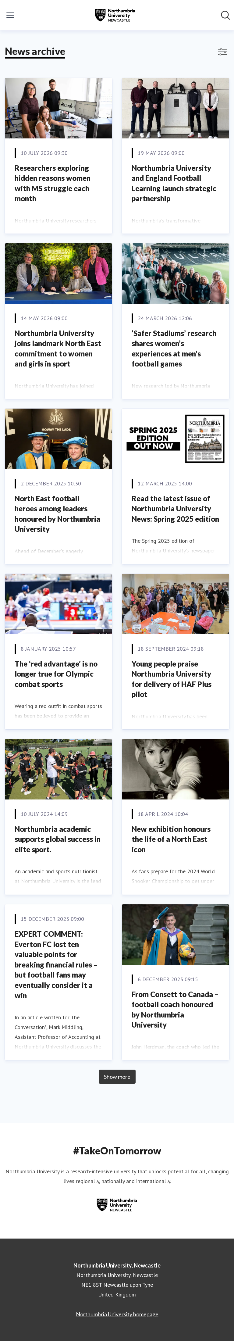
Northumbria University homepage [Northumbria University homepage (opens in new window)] (117, 1314)
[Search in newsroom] (225, 15)
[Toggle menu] (10, 15)
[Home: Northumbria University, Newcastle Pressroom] (115, 15)
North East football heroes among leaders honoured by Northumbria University (57, 514)
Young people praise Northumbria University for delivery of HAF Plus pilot (171, 679)
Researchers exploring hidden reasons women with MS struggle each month (52, 183)
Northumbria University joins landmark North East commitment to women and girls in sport (58, 348)
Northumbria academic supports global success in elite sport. (58, 839)
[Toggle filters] (222, 52)
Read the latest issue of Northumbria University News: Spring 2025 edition (175, 508)
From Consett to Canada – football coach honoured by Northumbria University (175, 1009)
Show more (117, 1076)
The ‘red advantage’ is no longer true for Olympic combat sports (56, 673)
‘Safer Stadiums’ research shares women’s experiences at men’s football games (174, 348)
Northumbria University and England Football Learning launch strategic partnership (174, 183)
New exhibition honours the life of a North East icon (171, 839)
